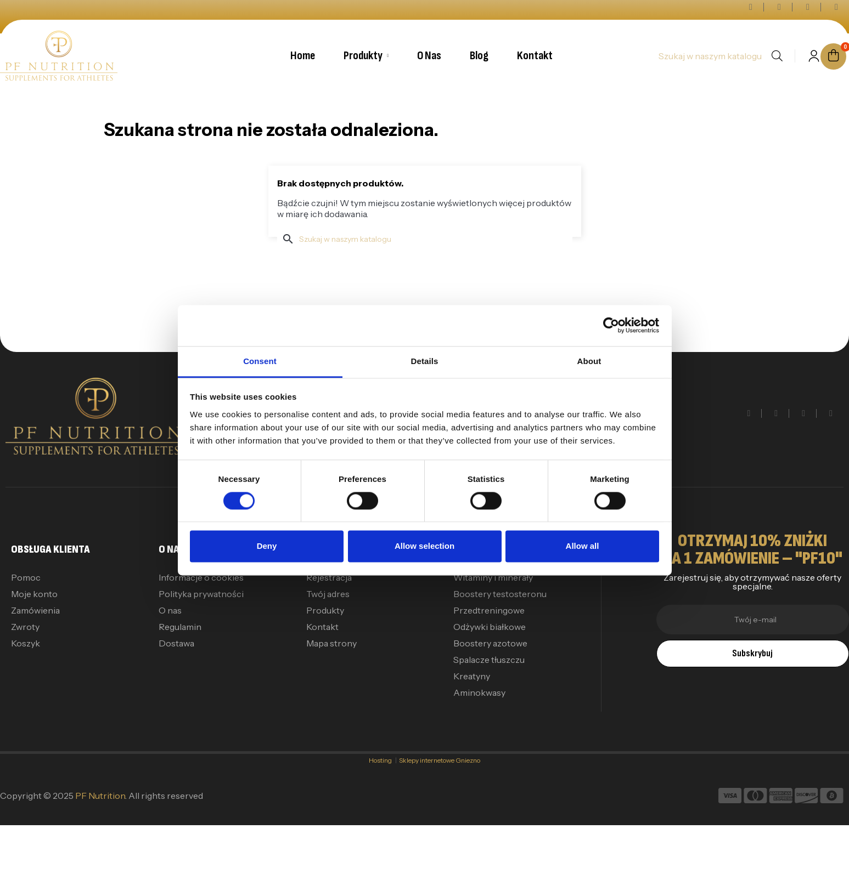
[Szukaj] (710, 56)
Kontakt (322, 626)
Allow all (582, 546)
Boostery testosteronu (500, 593)
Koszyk (25, 643)
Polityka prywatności (201, 593)
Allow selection (424, 546)
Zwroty (25, 626)
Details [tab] (424, 361)
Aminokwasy (479, 692)
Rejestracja (329, 577)
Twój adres (328, 593)
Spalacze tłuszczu (489, 659)
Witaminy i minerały (493, 577)
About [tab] (589, 361)
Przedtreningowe (489, 610)
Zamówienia (35, 610)
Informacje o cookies (201, 577)
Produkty (325, 610)
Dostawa (176, 643)
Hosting (382, 760)
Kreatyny (471, 676)
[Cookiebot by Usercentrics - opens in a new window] (611, 325)
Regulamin (180, 626)
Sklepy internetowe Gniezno (439, 760)
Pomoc (26, 577)
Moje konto (34, 593)
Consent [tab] (260, 361)
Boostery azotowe (490, 643)
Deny (267, 546)
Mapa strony (331, 643)
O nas (170, 610)
